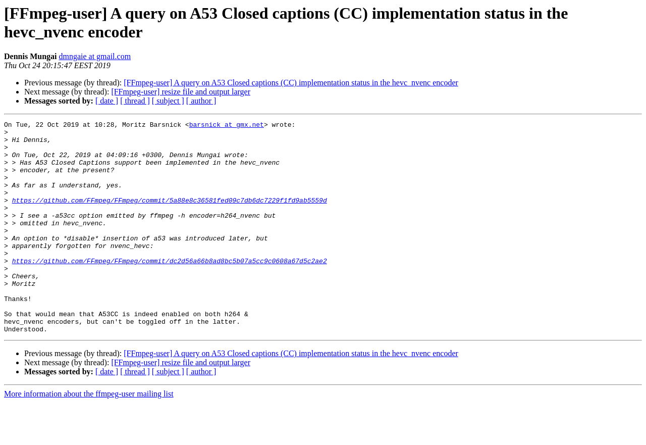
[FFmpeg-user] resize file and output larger (180, 91)
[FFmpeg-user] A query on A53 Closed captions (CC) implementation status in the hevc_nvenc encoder (291, 82)
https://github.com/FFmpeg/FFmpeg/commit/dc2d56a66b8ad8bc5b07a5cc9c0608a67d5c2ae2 (169, 289)
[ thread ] (135, 100)
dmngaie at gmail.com (95, 56)
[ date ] (106, 100)
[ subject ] (168, 100)
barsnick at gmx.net (226, 125)
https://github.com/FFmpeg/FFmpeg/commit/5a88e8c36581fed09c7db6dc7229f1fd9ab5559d (169, 216)
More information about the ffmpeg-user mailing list (89, 436)
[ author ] (201, 100)
